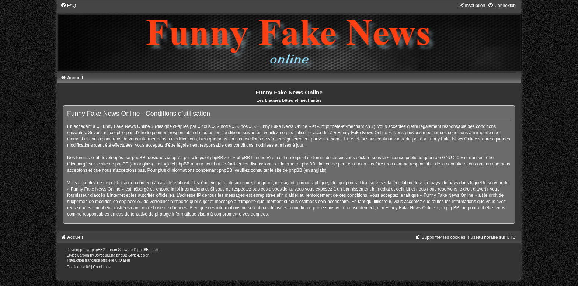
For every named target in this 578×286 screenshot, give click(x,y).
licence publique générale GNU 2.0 (425, 157)
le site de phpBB (112, 164)
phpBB (97, 250)
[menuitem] (68, 5)
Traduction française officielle (90, 260)
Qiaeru (124, 260)
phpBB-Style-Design (132, 255)
